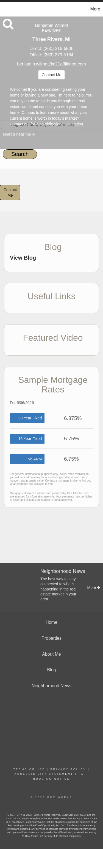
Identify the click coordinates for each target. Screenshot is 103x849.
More (95, 9)
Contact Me (52, 75)
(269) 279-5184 (58, 55)
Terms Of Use (29, 769)
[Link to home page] (5, 9)
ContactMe (10, 192)
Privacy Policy (68, 769)
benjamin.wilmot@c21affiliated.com (51, 64)
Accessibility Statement (44, 774)
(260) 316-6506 (58, 48)
